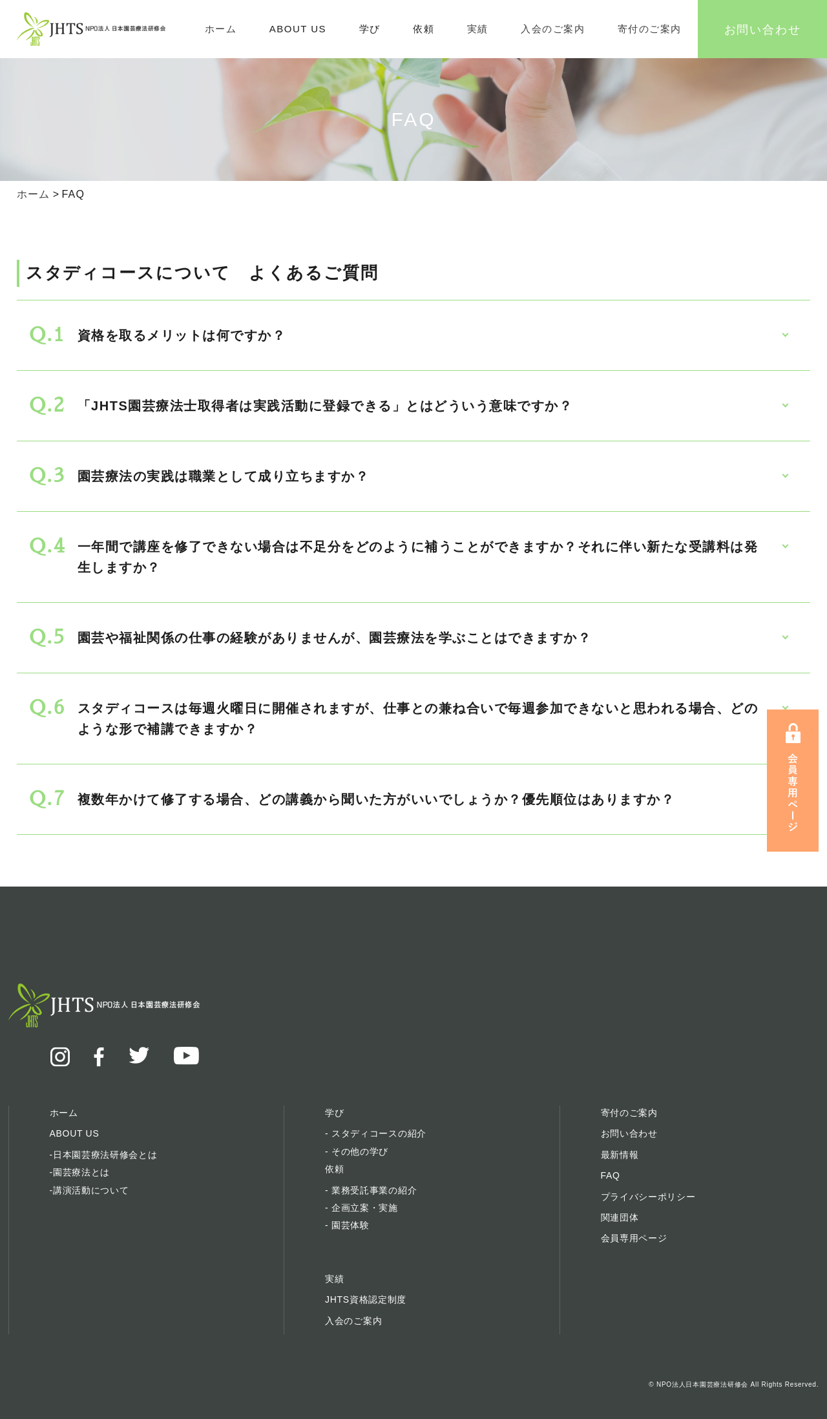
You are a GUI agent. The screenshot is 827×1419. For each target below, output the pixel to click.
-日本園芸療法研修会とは (104, 1155)
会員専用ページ (634, 1238)
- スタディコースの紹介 (375, 1133)
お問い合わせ (762, 29)
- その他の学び (356, 1151)
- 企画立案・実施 (361, 1208)
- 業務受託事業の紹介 (371, 1190)
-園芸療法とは (80, 1172)
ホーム (221, 28)
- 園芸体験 (347, 1225)
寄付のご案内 (650, 28)
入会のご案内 (553, 28)
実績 (477, 28)
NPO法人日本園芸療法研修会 (702, 1384)
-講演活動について (89, 1190)
